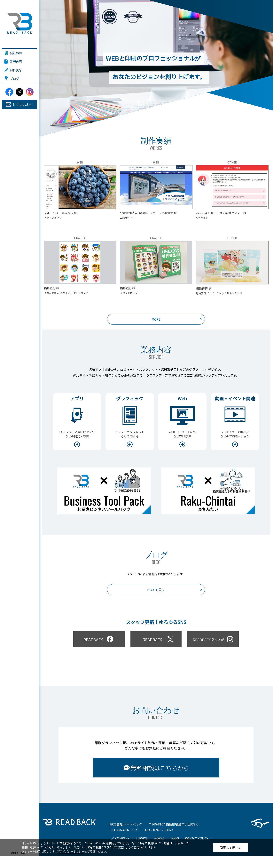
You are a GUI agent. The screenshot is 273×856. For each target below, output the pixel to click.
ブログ (14, 78)
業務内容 (16, 61)
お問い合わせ (22, 104)
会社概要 (16, 53)
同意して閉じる (231, 847)
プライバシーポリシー (70, 851)
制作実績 (16, 70)
